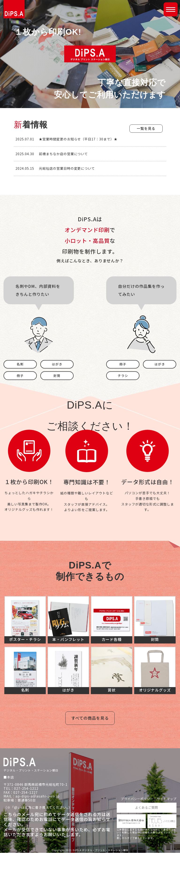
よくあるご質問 (146, 838)
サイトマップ (165, 830)
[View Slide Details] (39, 198)
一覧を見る (146, 128)
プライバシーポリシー (134, 830)
